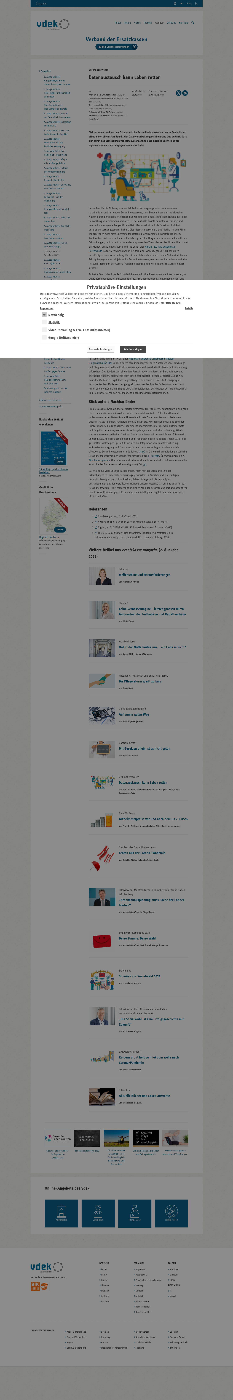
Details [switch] (189, 308)
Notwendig (56, 315)
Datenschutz (173, 303)
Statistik (54, 322)
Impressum (46, 308)
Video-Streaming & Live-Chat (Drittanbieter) (79, 330)
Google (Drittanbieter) (63, 338)
